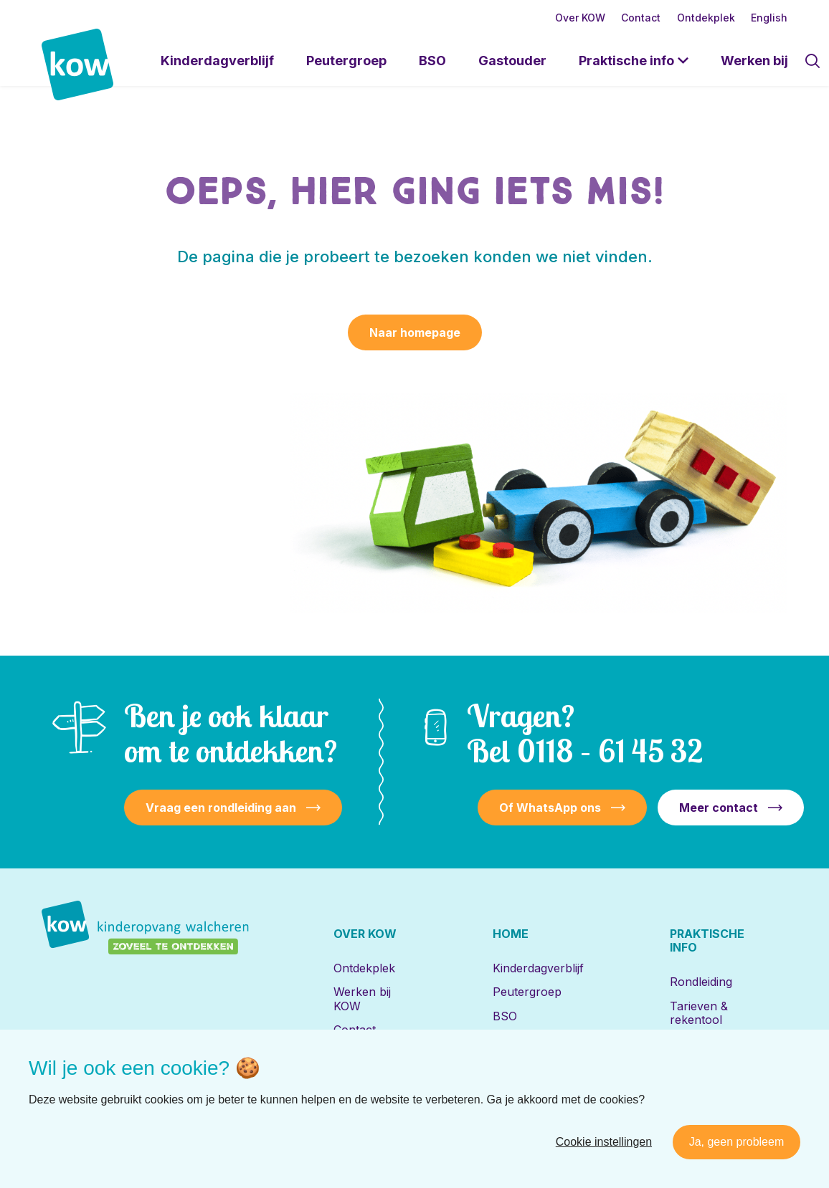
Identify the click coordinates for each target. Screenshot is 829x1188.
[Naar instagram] (153, 1139)
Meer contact (718, 807)
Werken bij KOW (362, 998)
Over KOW (580, 17)
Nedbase (767, 1139)
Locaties (692, 1043)
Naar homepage (414, 332)
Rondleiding (701, 981)
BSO (432, 60)
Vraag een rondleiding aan (221, 807)
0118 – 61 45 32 (610, 750)
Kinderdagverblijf (217, 60)
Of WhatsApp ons (550, 807)
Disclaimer (606, 1139)
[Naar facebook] (106, 1139)
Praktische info (626, 60)
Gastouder (512, 60)
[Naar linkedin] (59, 1139)
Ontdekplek (706, 17)
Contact (640, 17)
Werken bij (754, 60)
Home (511, 933)
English (769, 17)
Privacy (665, 1139)
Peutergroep (346, 60)
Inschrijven (699, 1067)
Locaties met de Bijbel (535, 1070)
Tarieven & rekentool (699, 1013)
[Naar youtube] (199, 1139)
